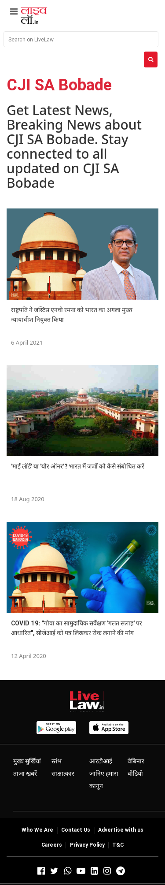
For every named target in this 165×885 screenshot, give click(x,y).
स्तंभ (56, 761)
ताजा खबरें (25, 773)
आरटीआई (100, 761)
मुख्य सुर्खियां (27, 761)
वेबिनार (136, 761)
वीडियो (135, 773)
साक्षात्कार (62, 773)
